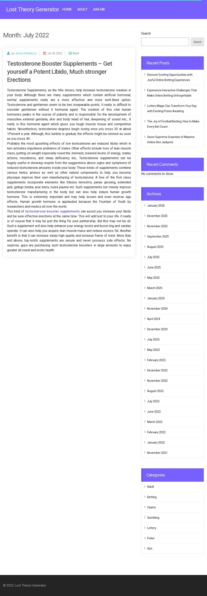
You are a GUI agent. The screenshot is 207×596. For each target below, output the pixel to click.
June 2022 (154, 411)
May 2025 (153, 277)
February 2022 (156, 432)
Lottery (151, 528)
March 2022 (154, 422)
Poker (151, 538)
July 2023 (153, 339)
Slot (149, 548)
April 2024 (153, 319)
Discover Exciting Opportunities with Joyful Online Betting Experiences (170, 77)
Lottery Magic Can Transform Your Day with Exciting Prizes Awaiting (172, 108)
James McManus (26, 53)
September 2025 (158, 236)
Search (146, 33)
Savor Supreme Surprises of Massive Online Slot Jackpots (170, 139)
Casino (151, 507)
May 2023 (153, 349)
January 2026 (156, 205)
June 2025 (154, 267)
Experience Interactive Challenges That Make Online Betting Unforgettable (172, 93)
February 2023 (156, 360)
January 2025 (156, 298)
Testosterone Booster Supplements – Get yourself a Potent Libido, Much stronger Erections (59, 71)
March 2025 (154, 288)
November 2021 (157, 452)
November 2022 (157, 380)
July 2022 (153, 401)
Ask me (99, 9)
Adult (82, 9)
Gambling (153, 517)
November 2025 (157, 226)
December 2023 (157, 329)
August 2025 (155, 246)
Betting (151, 497)
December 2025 (157, 216)
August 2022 (155, 391)
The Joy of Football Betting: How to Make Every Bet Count (173, 124)
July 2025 (153, 257)
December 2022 (157, 370)
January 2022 (156, 442)
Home (67, 9)
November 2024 (157, 308)
